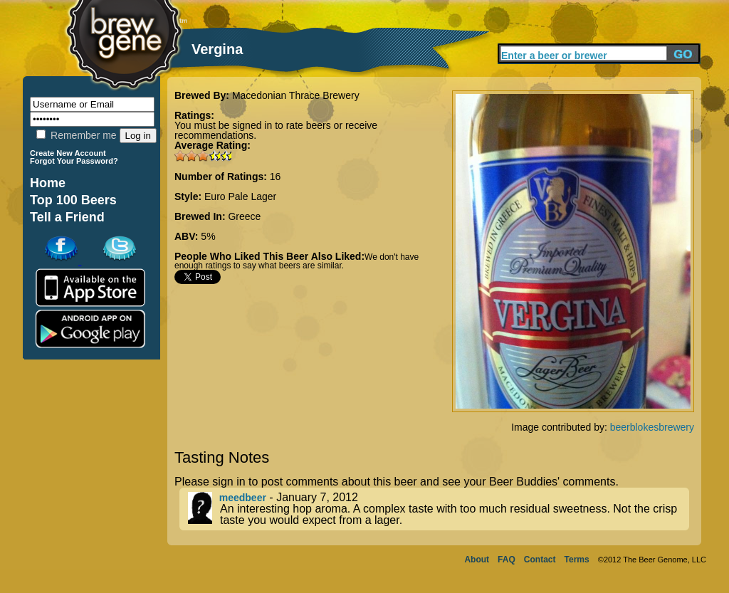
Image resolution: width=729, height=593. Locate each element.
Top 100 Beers (73, 200)
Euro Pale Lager (240, 196)
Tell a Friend (67, 217)
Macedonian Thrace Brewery (296, 95)
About (476, 560)
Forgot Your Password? (74, 161)
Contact (540, 560)
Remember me (76, 135)
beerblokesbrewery (652, 427)
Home (47, 183)
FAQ (506, 560)
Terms (577, 560)
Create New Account (68, 153)
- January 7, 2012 (438, 509)
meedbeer (242, 497)
